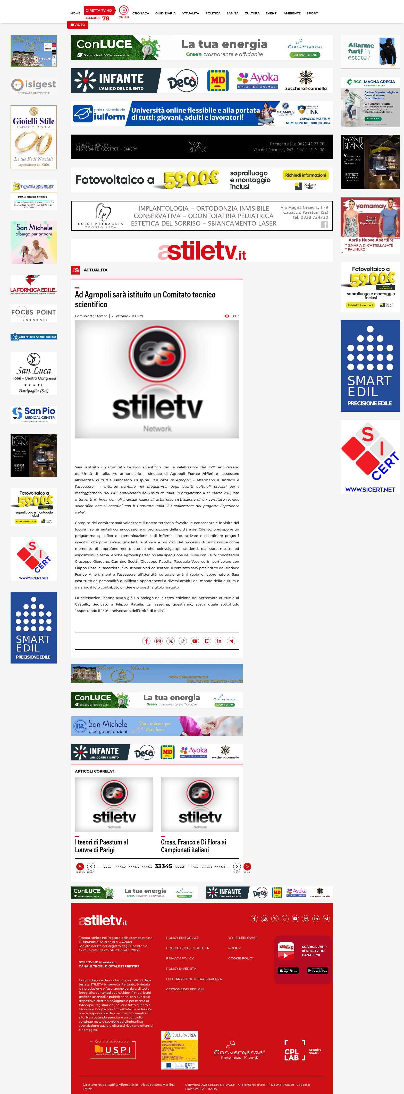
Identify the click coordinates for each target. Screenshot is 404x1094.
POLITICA (213, 13)
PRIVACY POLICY (180, 958)
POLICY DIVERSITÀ (181, 969)
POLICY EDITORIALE (182, 938)
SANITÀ (232, 13)
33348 (206, 867)
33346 (180, 867)
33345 (163, 866)
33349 (219, 867)
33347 (193, 867)
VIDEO (78, 25)
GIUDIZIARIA (165, 13)
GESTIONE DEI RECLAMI (185, 989)
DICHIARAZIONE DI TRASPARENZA (194, 979)
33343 (133, 867)
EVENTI (271, 13)
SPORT (312, 13)
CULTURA (252, 13)
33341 (108, 867)
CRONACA (140, 13)
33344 (146, 867)
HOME (75, 13)
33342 (120, 867)
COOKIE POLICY (241, 958)
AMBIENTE (292, 13)
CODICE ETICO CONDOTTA (187, 948)
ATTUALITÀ (190, 13)
